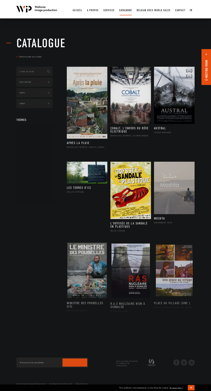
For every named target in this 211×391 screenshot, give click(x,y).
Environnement (30, 232)
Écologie (24, 218)
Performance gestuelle (34, 183)
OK (191, 387)
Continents (25, 208)
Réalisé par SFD (82, 384)
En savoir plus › (176, 388)
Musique (27, 168)
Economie (24, 243)
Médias (23, 252)
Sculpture (27, 193)
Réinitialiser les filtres (29, 57)
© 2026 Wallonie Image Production (30, 384)
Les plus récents (187, 54)
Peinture (27, 178)
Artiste (26, 149)
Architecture (29, 139)
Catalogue (41, 43)
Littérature (28, 163)
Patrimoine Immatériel (34, 173)
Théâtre (26, 198)
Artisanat (27, 144)
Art (21, 130)
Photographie (29, 188)
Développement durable (34, 227)
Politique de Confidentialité (60, 384)
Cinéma (26, 154)
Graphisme (28, 158)
